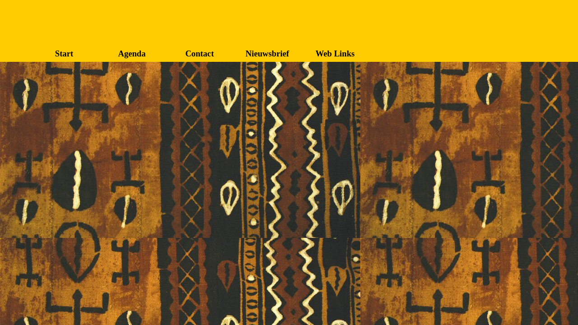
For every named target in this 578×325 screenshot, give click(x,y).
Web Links (335, 53)
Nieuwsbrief (267, 53)
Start (64, 53)
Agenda (131, 53)
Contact (199, 53)
